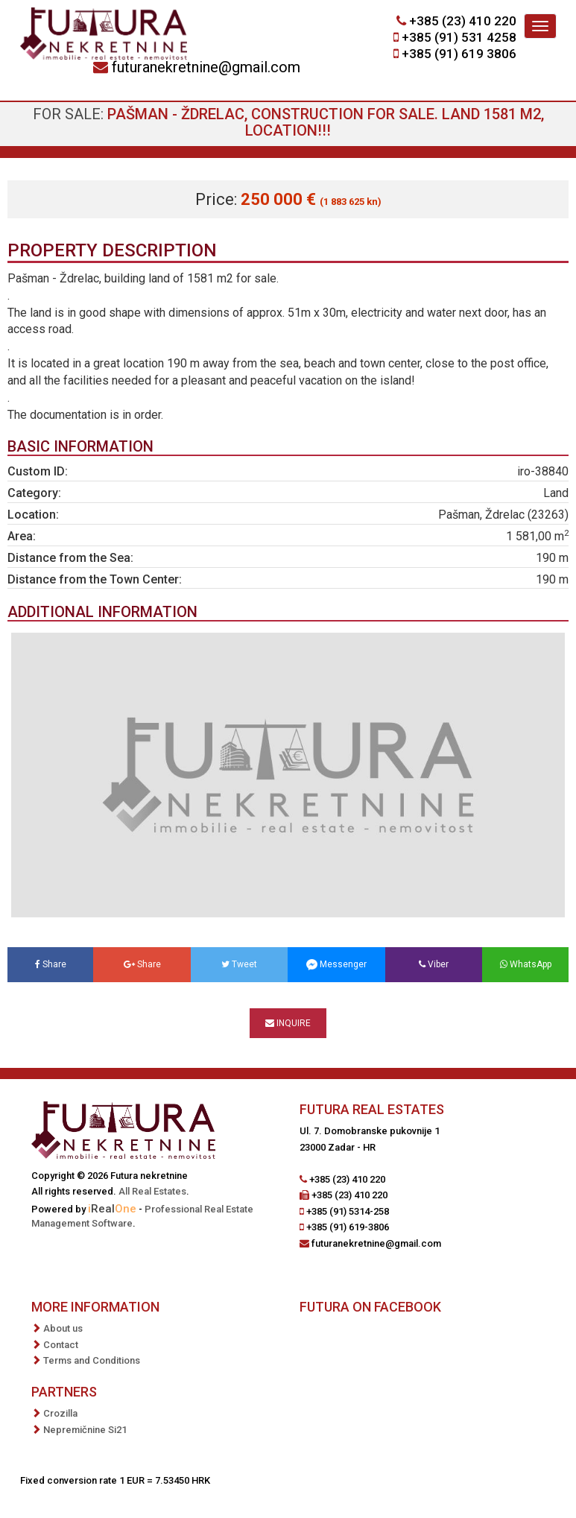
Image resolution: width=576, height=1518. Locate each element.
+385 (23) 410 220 (462, 20)
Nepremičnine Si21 (85, 1429)
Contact (60, 1344)
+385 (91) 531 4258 (459, 37)
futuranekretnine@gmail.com (206, 67)
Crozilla (60, 1413)
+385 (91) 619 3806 (459, 53)
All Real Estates (152, 1191)
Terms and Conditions (91, 1360)
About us (63, 1328)
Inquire (288, 1023)
